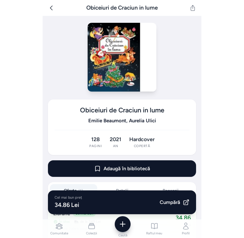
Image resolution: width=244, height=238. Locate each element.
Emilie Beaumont (107, 121)
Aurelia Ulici (142, 121)
